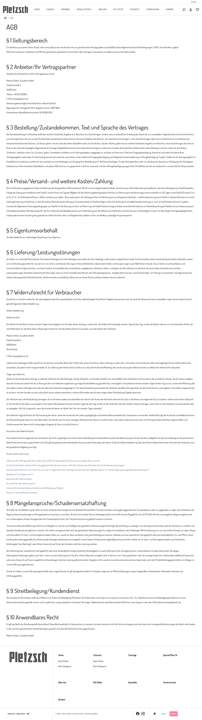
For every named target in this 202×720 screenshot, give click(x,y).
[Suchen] (183, 9)
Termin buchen (169, 682)
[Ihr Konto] (190, 9)
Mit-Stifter (97, 682)
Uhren (61, 655)
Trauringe (132, 655)
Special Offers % (170, 655)
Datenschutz (21, 714)
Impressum (11, 714)
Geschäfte (132, 682)
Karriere (61, 699)
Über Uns (62, 682)
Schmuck (97, 655)
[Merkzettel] (197, 9)
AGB (27, 714)
